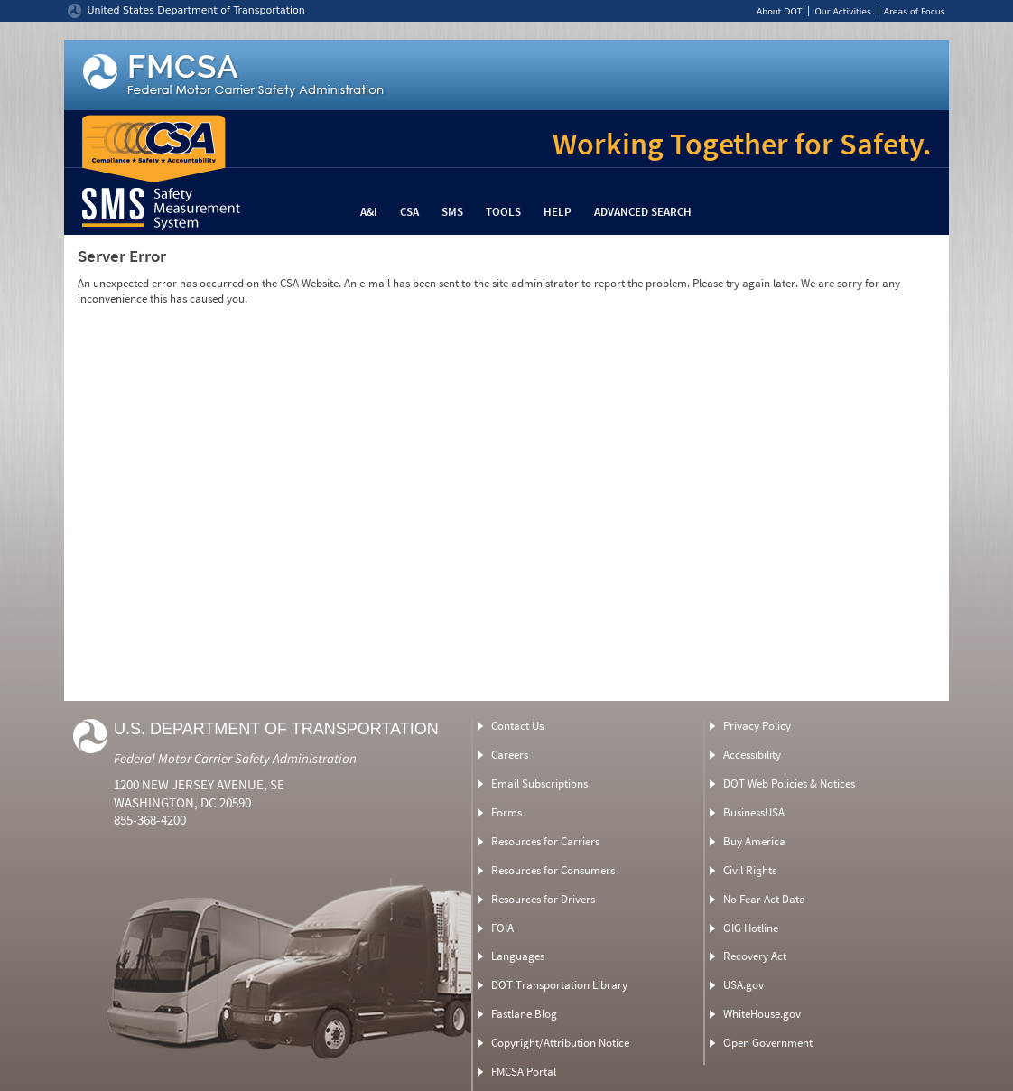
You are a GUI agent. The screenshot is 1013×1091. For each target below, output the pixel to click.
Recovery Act (754, 956)
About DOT (780, 11)
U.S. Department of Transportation (276, 729)
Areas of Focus (914, 11)
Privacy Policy (757, 725)
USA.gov (743, 985)
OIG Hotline (750, 928)
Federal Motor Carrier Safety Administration (235, 758)
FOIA (502, 928)
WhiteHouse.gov (762, 1013)
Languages (517, 956)
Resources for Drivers (543, 899)
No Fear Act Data (764, 899)
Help (558, 211)
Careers (509, 754)
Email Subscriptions (539, 783)
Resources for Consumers (553, 870)
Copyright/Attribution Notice (560, 1042)
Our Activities (842, 11)
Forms (506, 812)
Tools (503, 211)
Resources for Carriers (545, 841)
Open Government (768, 1042)
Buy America (754, 841)
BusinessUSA (754, 812)
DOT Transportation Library (559, 985)
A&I (368, 211)
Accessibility (752, 754)
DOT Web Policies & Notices (789, 783)
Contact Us (517, 725)
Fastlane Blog (524, 1013)
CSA (409, 211)
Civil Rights (749, 870)
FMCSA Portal (523, 1071)
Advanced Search (643, 211)
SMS (452, 211)
